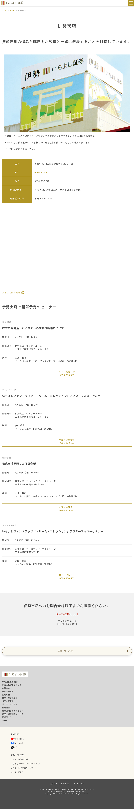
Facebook (17, 743)
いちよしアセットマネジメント (24, 763)
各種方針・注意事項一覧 (59, 783)
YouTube (16, 738)
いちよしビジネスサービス (22, 768)
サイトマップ (78, 783)
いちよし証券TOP (10, 681)
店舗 (12, 10)
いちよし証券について (11, 685)
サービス (6, 720)
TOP (4, 10)
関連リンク (7, 717)
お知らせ (6, 694)
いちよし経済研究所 (19, 759)
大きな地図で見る (11, 292)
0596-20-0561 (67, 375)
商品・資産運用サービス (12, 714)
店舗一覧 (6, 688)
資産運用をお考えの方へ (12, 710)
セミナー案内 (8, 691)
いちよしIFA (16, 772)
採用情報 (6, 707)
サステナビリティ (9, 704)
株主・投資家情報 (9, 698)
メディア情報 (8, 701)
